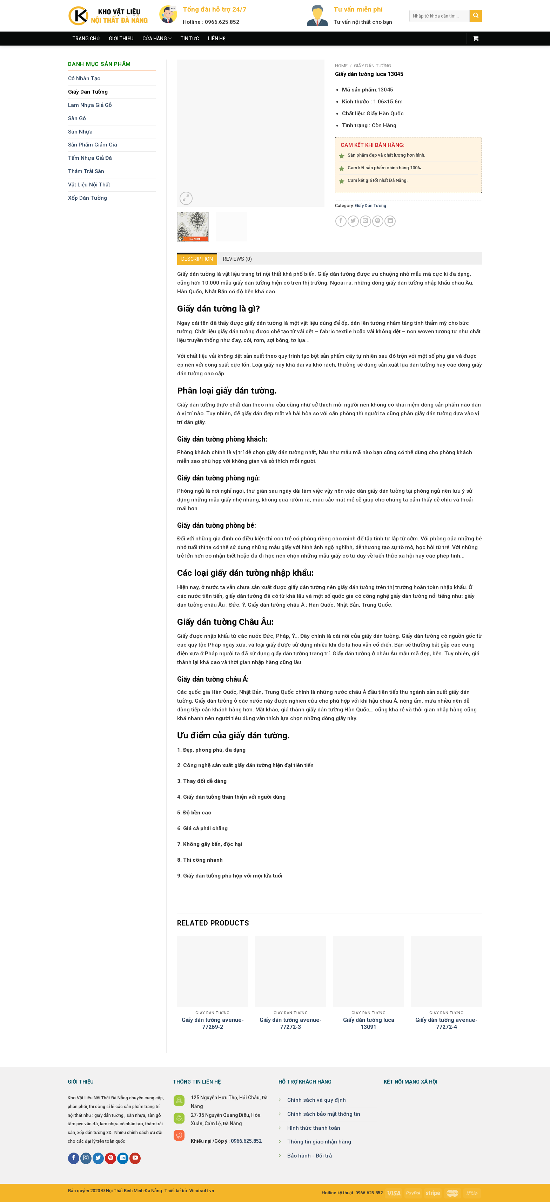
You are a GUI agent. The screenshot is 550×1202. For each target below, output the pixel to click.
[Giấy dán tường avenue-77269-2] (212, 971)
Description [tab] (197, 260)
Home (341, 65)
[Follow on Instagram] (86, 1158)
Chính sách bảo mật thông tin (323, 1114)
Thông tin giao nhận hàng (319, 1142)
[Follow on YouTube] (135, 1158)
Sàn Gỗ (77, 118)
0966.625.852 (246, 1141)
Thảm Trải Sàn (86, 171)
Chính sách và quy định (316, 1100)
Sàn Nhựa (80, 132)
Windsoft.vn (201, 1190)
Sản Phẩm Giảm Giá (92, 145)
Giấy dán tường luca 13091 (368, 1024)
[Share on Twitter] (353, 221)
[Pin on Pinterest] (377, 221)
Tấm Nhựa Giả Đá (90, 158)
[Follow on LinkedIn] (122, 1158)
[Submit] (476, 16)
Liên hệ (217, 38)
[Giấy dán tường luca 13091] (368, 971)
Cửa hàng (157, 38)
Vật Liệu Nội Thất (89, 185)
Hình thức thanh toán (313, 1128)
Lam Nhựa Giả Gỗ (90, 105)
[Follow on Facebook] (73, 1158)
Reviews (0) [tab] (239, 259)
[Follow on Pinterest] (110, 1158)
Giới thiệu (121, 38)
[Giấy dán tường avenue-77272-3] (290, 971)
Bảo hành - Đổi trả (309, 1156)
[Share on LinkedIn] (390, 221)
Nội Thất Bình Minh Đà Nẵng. (134, 1190)
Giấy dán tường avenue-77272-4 (446, 1024)
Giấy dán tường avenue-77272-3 (291, 1024)
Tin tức (190, 38)
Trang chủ (86, 38)
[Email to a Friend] (365, 221)
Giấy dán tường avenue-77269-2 (213, 1024)
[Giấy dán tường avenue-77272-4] (446, 971)
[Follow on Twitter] (98, 1158)
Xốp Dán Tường (87, 198)
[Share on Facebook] (341, 221)
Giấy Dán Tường (88, 92)
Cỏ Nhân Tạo (84, 78)
